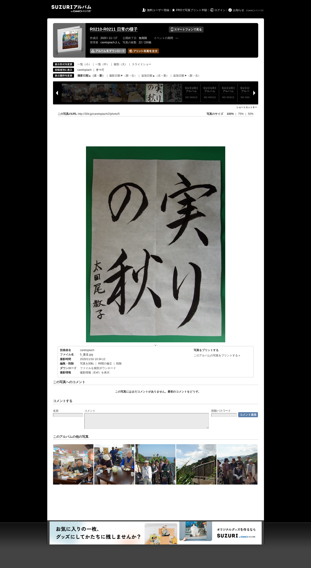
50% (250, 113)
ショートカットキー (246, 107)
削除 (119, 363)
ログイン (219, 10)
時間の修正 (105, 363)
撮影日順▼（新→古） (123, 75)
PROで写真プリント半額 (191, 10)
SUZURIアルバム (71, 9)
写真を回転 (87, 363)
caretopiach (84, 69)
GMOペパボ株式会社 (255, 10)
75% (241, 113)
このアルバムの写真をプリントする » (217, 355)
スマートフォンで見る (186, 30)
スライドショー (141, 64)
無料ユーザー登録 (158, 10)
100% (230, 113)
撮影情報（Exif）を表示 (95, 372)
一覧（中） (102, 64)
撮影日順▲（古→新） (91, 75)
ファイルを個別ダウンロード (98, 368)
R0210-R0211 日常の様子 (114, 29)
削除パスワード (221, 410)
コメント (89, 410)
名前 (56, 410)
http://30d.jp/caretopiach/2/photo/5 (99, 113)
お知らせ (238, 10)
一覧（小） (84, 64)
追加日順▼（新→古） (187, 75)
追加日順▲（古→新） (155, 75)
